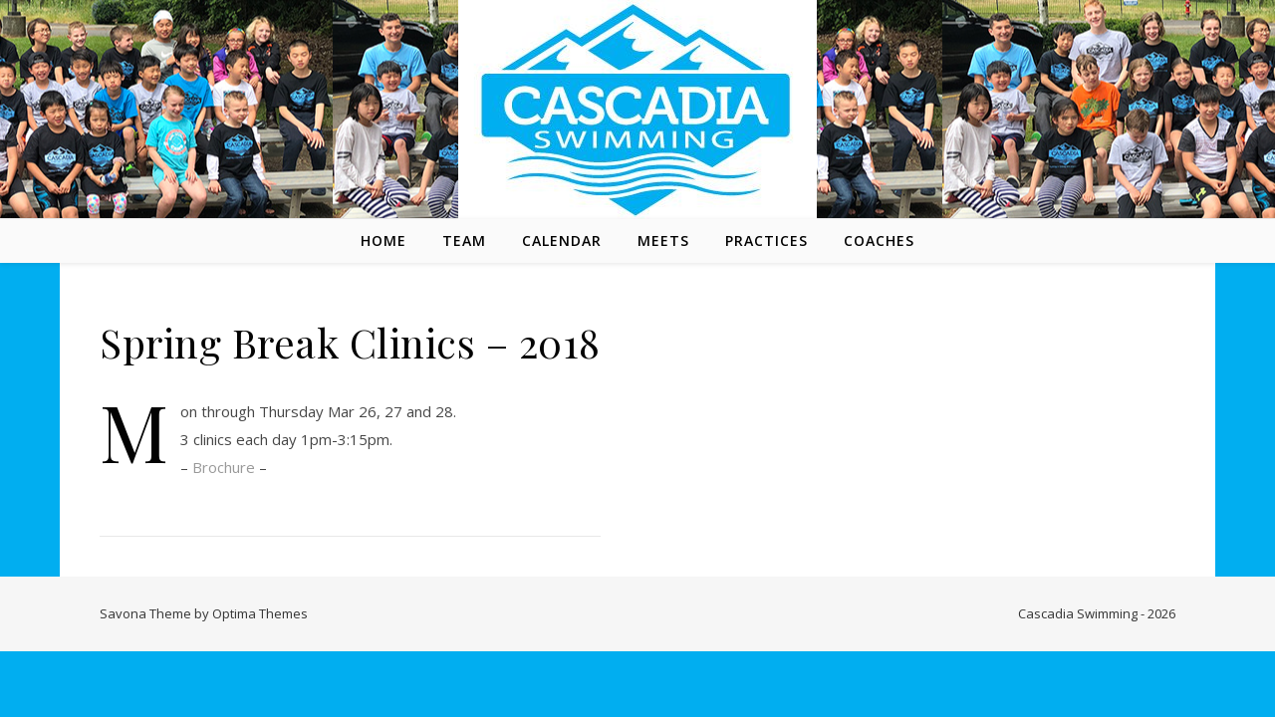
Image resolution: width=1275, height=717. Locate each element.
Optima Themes (260, 613)
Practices (766, 240)
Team (464, 240)
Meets (663, 240)
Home (383, 240)
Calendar (562, 240)
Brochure (223, 467)
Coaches (879, 240)
